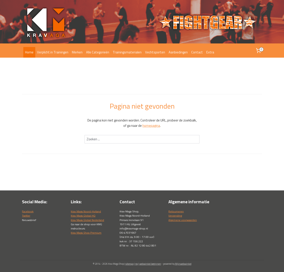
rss (136, 264)
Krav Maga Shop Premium (86, 233)
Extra (210, 52)
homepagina (151, 125)
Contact (197, 52)
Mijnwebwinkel (183, 264)
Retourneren (176, 211)
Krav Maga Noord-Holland (86, 211)
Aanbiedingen (178, 52)
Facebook (28, 211)
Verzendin (174, 215)
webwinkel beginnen (150, 264)
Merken (77, 52)
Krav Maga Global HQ (83, 215)
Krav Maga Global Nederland (87, 220)
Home (29, 52)
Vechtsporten (155, 52)
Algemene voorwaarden (182, 220)
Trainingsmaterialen (127, 52)
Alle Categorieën (97, 52)
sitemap (130, 264)
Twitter (26, 215)
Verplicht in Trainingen (52, 52)
